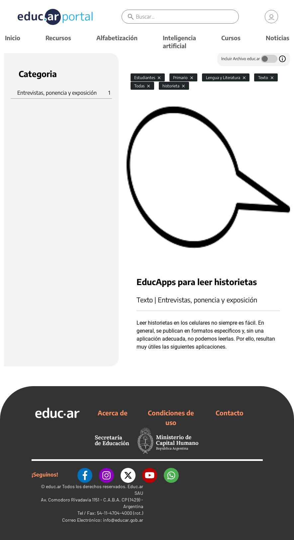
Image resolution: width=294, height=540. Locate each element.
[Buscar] (187, 16)
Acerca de (113, 413)
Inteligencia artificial (179, 42)
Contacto (230, 413)
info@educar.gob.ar (123, 520)
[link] (271, 16)
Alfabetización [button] (117, 38)
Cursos (231, 38)
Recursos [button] (58, 38)
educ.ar (53, 486)
